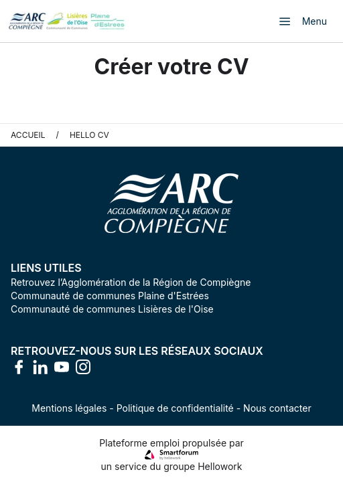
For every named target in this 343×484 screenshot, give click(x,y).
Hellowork (220, 466)
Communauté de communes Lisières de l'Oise (112, 309)
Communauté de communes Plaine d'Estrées (110, 295)
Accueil (28, 135)
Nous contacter (277, 408)
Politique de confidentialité (175, 408)
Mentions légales (69, 408)
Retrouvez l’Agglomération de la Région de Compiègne (131, 282)
